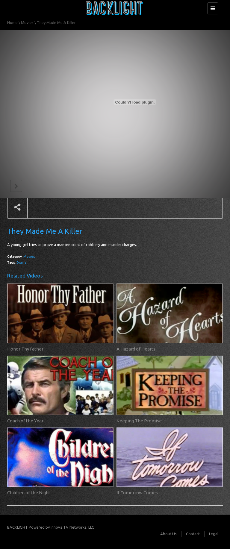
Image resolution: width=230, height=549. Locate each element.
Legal (213, 534)
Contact (193, 534)
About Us (168, 534)
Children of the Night (28, 492)
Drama (21, 262)
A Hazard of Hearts (135, 348)
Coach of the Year (25, 420)
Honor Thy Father (25, 348)
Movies (27, 22)
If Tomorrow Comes (137, 492)
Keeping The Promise (139, 420)
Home (12, 22)
